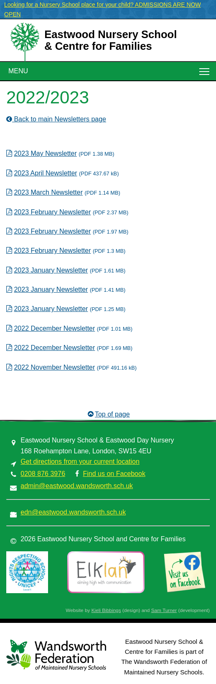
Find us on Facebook (114, 473)
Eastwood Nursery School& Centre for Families (110, 40)
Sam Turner (164, 610)
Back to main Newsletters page (56, 119)
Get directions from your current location (80, 461)
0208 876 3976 (42, 473)
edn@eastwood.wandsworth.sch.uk (73, 512)
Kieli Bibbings (106, 610)
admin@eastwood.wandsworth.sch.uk (76, 485)
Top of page (108, 414)
